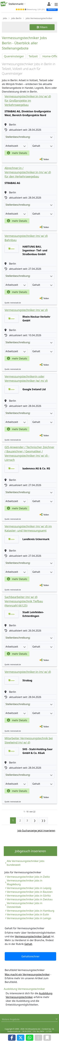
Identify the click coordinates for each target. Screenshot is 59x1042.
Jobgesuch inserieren (30, 851)
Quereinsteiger (14, 56)
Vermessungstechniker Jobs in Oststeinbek (24, 905)
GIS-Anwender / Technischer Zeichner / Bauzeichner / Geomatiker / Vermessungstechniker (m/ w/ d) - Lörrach (29, 453)
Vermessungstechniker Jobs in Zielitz (28, 876)
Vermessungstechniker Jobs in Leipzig (29, 888)
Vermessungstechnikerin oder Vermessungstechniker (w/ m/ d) (26, 379)
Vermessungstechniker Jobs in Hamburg (30, 910)
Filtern (42, 27)
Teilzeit (33, 56)
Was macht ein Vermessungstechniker (27, 974)
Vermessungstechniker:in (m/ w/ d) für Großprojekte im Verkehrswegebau (28, 100)
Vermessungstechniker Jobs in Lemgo (29, 918)
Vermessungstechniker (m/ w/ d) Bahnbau (26, 238)
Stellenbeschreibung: (29, 137)
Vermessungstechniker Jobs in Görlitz (29, 895)
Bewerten (52, 9)
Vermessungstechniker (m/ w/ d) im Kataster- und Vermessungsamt (28, 528)
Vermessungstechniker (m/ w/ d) (26, 310)
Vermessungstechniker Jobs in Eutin (28, 914)
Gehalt (28, 944)
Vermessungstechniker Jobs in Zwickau (30, 899)
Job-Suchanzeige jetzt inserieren (36, 830)
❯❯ (43, 820)
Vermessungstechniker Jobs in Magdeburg (24, 882)
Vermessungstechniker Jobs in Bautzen (30, 892)
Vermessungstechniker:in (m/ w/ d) (28, 672)
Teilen (46, 159)
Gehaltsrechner (30, 956)
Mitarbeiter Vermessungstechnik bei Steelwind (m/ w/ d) (29, 740)
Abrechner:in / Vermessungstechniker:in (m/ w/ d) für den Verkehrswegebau (28, 172)
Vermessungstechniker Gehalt (32, 936)
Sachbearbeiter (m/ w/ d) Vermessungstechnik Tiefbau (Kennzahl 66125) (24, 601)
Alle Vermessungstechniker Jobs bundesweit (25, 863)
